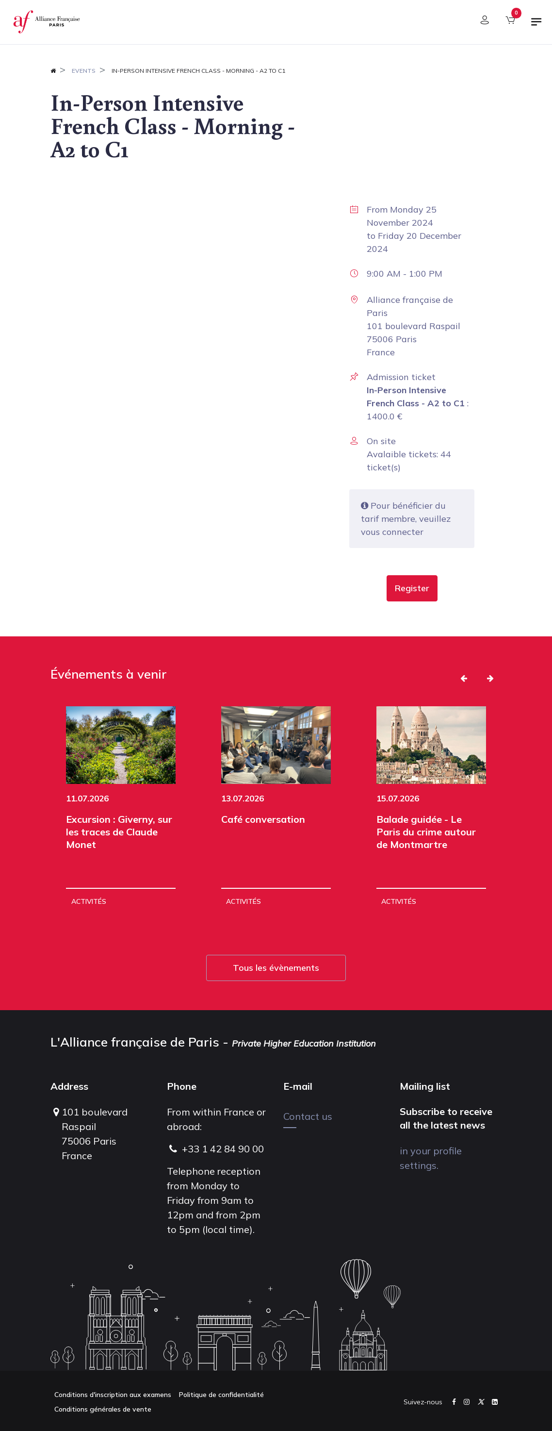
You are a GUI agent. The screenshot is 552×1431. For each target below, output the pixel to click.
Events (84, 70)
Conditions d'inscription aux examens (112, 1394)
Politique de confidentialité (221, 1394)
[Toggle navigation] (536, 25)
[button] (412, 588)
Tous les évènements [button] (276, 967)
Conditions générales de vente (102, 1409)
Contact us (307, 1116)
